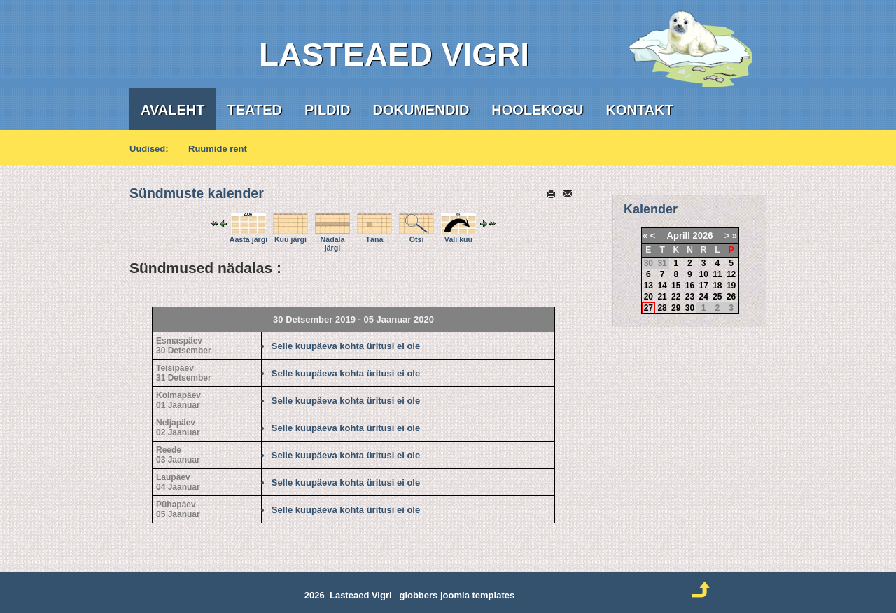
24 (703, 297)
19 (731, 285)
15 (675, 285)
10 (703, 274)
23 (689, 297)
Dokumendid (421, 110)
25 (717, 297)
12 (731, 274)
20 (648, 297)
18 (717, 285)
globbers (418, 595)
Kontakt (639, 110)
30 (689, 308)
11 (717, 274)
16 (689, 285)
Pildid (327, 110)
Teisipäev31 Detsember (183, 373)
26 (731, 297)
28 (661, 308)
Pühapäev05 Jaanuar (178, 509)
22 (675, 297)
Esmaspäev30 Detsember (183, 345)
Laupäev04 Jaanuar (178, 482)
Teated (254, 110)
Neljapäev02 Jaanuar (178, 427)
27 (648, 308)
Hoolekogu (537, 110)
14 (661, 285)
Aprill (678, 235)
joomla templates (477, 595)
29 (675, 308)
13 (648, 285)
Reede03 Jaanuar (178, 455)
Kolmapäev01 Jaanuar (178, 400)
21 (661, 297)
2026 (702, 235)
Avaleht (172, 110)
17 (703, 285)
